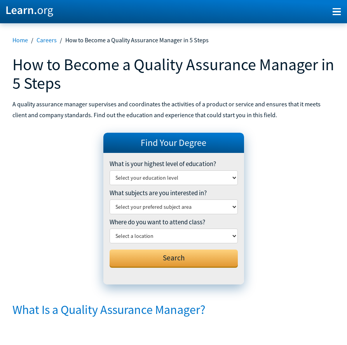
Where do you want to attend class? (157, 222)
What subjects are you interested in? (158, 193)
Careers (47, 40)
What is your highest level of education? (163, 163)
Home (20, 40)
